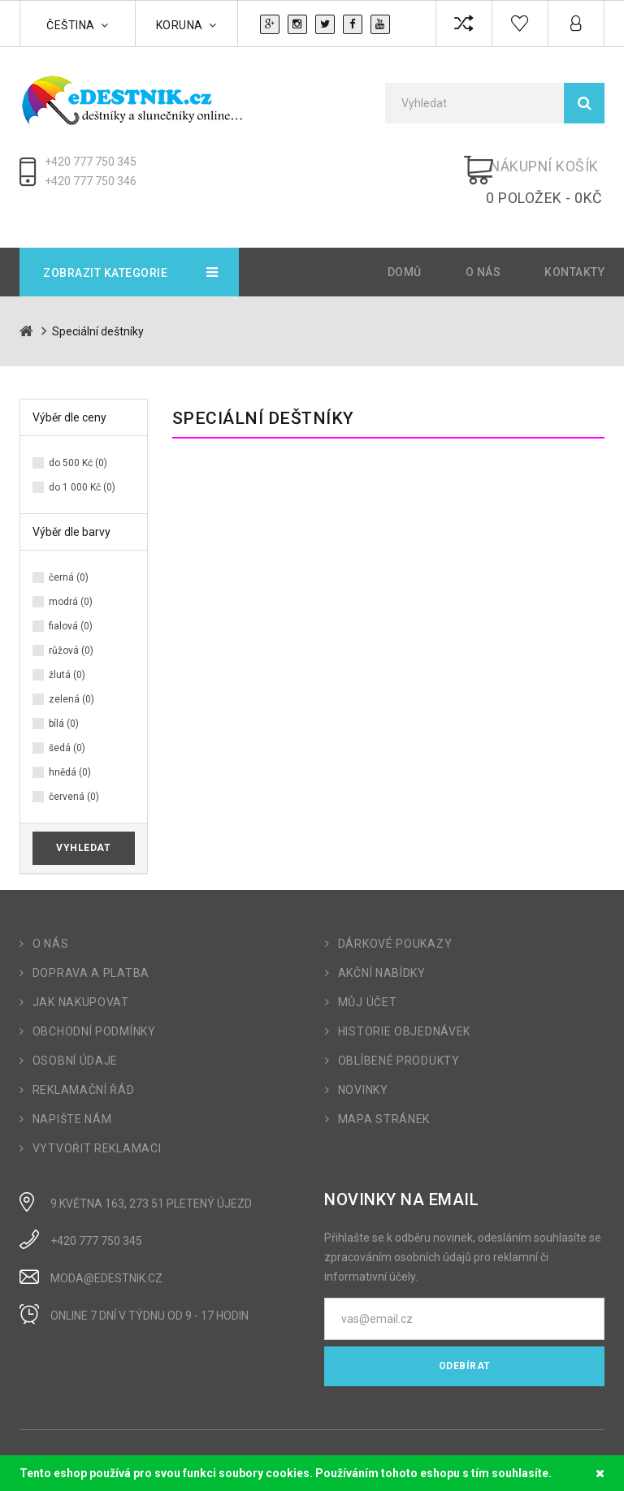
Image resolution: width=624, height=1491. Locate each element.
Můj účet (367, 977)
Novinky (363, 1065)
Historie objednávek (404, 1006)
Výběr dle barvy (71, 507)
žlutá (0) (67, 650)
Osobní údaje (75, 1036)
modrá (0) (71, 577)
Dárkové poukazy (395, 919)
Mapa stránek (384, 1094)
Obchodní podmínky (94, 1006)
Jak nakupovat (80, 977)
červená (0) (74, 772)
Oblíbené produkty (399, 1036)
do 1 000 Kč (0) (82, 463)
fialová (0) (71, 601)
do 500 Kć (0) (78, 438)
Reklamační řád (83, 1065)
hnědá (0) (70, 748)
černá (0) (69, 553)
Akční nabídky (382, 948)
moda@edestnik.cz (106, 1253)
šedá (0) (67, 723)
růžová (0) (71, 626)
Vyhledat (83, 823)
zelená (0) (71, 675)
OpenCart (86, 1447)
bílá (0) (64, 699)
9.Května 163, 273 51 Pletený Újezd (151, 1179)
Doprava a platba (91, 948)
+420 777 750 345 (90, 161)
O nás (483, 247)
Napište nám (72, 1094)
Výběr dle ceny (69, 393)
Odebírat (465, 1341)
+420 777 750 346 (90, 181)
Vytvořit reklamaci (97, 1123)
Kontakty (574, 247)
